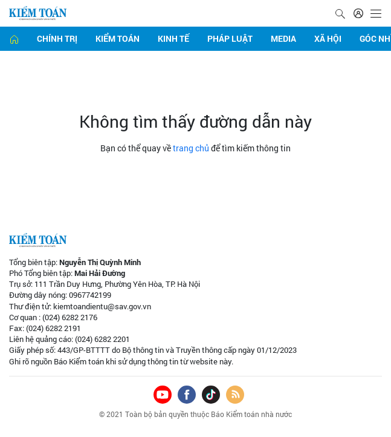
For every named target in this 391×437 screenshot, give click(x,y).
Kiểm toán (117, 38)
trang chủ (191, 148)
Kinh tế (173, 38)
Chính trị (57, 38)
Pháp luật (230, 38)
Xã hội (327, 38)
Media (283, 38)
